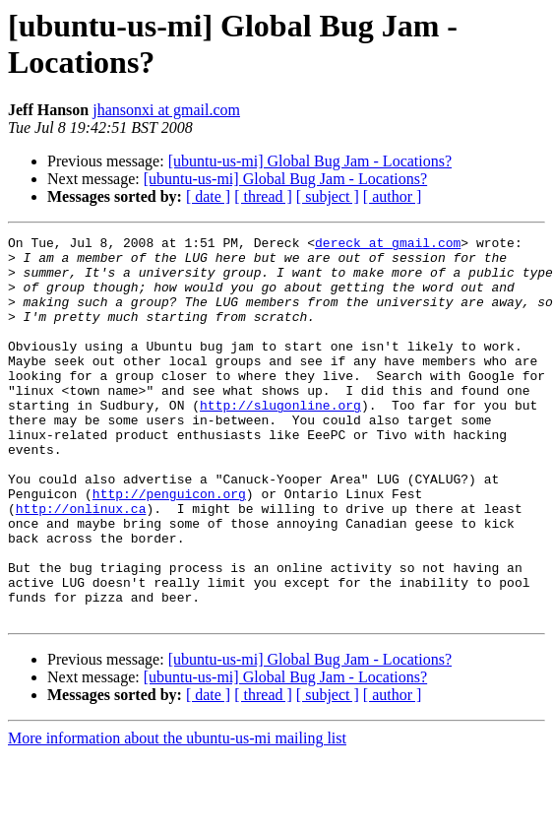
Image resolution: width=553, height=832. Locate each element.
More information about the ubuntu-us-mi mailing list (177, 814)
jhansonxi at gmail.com (166, 109)
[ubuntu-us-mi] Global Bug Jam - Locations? (310, 161)
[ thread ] (263, 196)
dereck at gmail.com (388, 245)
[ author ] (392, 196)
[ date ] (208, 196)
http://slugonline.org (280, 440)
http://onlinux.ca (81, 564)
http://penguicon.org (169, 546)
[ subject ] (327, 196)
